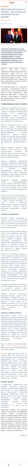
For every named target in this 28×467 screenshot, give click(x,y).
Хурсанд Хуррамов (6, 20)
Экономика (5, 6)
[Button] (23, 26)
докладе (4, 353)
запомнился (23, 70)
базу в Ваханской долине (17, 346)
